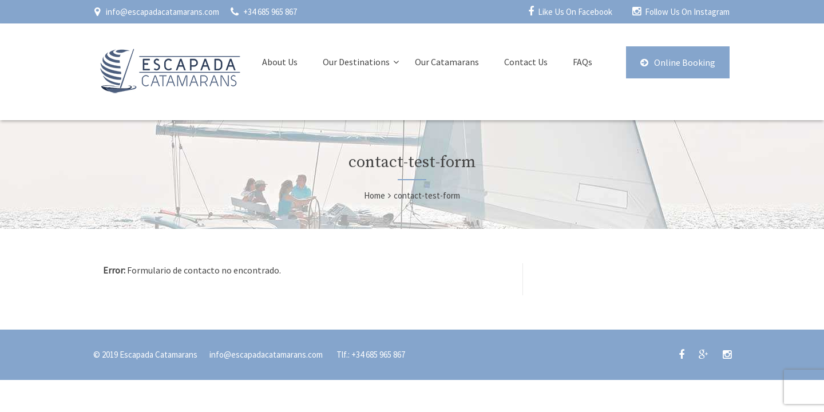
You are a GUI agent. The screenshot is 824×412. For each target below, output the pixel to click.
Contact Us (526, 62)
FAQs (582, 62)
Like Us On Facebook (575, 11)
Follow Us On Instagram (687, 11)
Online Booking (677, 62)
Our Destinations (356, 62)
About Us (280, 62)
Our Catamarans (447, 62)
